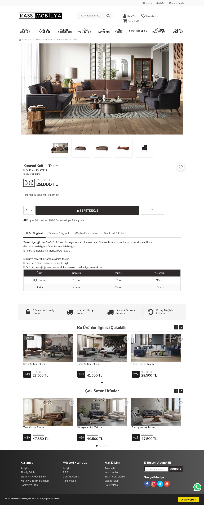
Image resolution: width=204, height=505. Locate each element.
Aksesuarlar (138, 29)
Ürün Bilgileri (34, 232)
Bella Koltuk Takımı (34, 362)
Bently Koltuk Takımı (143, 426)
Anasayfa (25, 38)
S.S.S (160, 3)
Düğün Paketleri (159, 30)
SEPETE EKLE (87, 209)
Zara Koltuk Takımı (33, 426)
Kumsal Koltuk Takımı (67, 38)
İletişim (147, 3)
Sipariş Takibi (176, 3)
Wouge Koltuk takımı (89, 426)
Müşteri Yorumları (86, 232)
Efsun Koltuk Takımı (143, 362)
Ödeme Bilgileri (59, 232)
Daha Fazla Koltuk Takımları (42, 193)
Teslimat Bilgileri (115, 232)
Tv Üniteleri (103, 30)
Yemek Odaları (44, 30)
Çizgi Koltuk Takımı (88, 362)
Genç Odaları (178, 30)
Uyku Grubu (119, 30)
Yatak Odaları (25, 30)
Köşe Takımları (85, 30)
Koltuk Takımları (65, 30)
